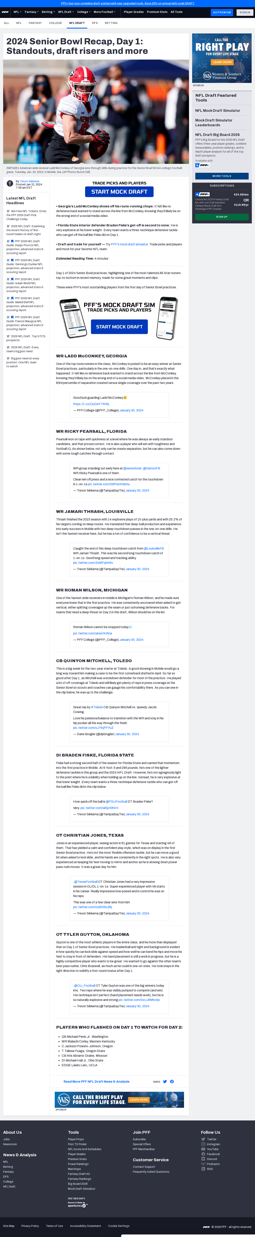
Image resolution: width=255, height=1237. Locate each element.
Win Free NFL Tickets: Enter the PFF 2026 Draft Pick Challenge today (26, 215)
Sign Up (222, 217)
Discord (212, 1159)
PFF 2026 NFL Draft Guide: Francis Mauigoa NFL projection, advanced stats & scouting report (24, 323)
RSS (210, 1169)
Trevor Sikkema (29, 181)
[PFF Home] (5, 12)
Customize (222, 1209)
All (6, 23)
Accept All (222, 1196)
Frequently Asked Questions (151, 1171)
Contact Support (144, 1166)
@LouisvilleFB (154, 548)
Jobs (6, 1139)
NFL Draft (78, 23)
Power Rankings (78, 1164)
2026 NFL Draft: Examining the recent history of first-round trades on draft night (25, 230)
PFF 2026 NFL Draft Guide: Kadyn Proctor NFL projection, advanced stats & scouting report (24, 247)
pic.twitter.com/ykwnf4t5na (92, 633)
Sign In (245, 12)
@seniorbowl (132, 468)
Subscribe (139, 1139)
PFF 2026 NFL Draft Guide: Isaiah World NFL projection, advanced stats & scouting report (24, 285)
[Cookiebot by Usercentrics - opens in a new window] (25, 1229)
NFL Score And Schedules (84, 1149)
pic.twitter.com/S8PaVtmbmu (109, 484)
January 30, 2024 (131, 410)
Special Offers (142, 1144)
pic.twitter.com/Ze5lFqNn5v (93, 562)
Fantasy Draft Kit (79, 1173)
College (55, 23)
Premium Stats (77, 1159)
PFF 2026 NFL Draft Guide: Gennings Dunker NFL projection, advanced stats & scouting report (24, 266)
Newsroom (10, 1144)
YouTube (213, 1149)
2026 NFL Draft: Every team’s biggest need (22, 349)
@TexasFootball (86, 881)
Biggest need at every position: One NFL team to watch (22, 362)
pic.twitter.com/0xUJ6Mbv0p (139, 1000)
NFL (19, 23)
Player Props (76, 1139)
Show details (61, 1229)
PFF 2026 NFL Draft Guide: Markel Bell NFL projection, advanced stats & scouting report (24, 304)
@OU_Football (84, 985)
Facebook (213, 1154)
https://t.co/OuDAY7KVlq (91, 404)
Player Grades (77, 1154)
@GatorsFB (151, 468)
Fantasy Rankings (79, 1178)
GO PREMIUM (222, 12)
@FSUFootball (116, 801)
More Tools (222, 176)
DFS (95, 23)
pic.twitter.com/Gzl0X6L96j (92, 907)
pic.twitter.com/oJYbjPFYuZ (93, 727)
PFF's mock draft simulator (129, 244)
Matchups (74, 1169)
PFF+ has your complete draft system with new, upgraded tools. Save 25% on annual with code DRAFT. (128, 3)
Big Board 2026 (78, 1183)
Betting (111, 23)
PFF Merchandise (144, 1149)
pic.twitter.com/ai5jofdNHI (100, 808)
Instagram (213, 1144)
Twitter (211, 1139)
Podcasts (213, 1164)
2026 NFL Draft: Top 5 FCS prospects (25, 338)
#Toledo (97, 707)
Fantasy (35, 23)
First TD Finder (77, 1144)
